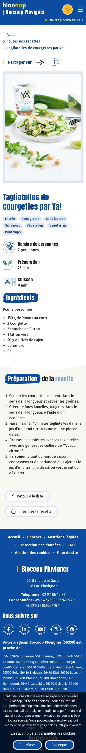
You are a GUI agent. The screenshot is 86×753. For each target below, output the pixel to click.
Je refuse (27, 745)
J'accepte (59, 745)
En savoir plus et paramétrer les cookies (43, 733)
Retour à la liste (27, 496)
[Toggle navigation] (80, 11)
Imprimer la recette (31, 511)
